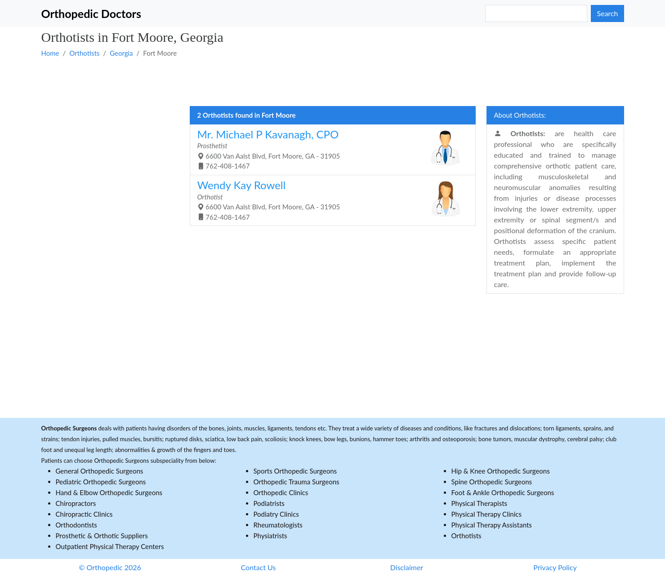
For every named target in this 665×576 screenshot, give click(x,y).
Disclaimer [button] (406, 567)
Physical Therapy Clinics (486, 514)
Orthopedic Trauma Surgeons (296, 482)
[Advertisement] (311, 81)
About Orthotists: (520, 115)
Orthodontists (76, 525)
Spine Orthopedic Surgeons (491, 482)
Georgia (121, 53)
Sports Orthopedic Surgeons (295, 471)
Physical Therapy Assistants (491, 525)
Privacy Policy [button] (555, 567)
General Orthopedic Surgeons (99, 471)
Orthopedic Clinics (281, 492)
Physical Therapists (479, 503)
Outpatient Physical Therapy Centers (110, 546)
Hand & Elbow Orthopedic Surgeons (109, 492)
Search (607, 13)
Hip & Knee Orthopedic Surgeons (500, 471)
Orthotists (84, 53)
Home (50, 53)
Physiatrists (270, 536)
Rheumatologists (278, 525)
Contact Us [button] (258, 567)
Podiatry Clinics (276, 514)
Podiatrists (269, 503)
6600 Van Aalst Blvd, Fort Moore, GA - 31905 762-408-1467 (329, 149)
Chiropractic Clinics (84, 514)
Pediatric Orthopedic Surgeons (101, 482)
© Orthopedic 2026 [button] (110, 567)
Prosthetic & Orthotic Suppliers (102, 536)
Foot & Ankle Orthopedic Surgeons (502, 492)
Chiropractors (76, 503)
